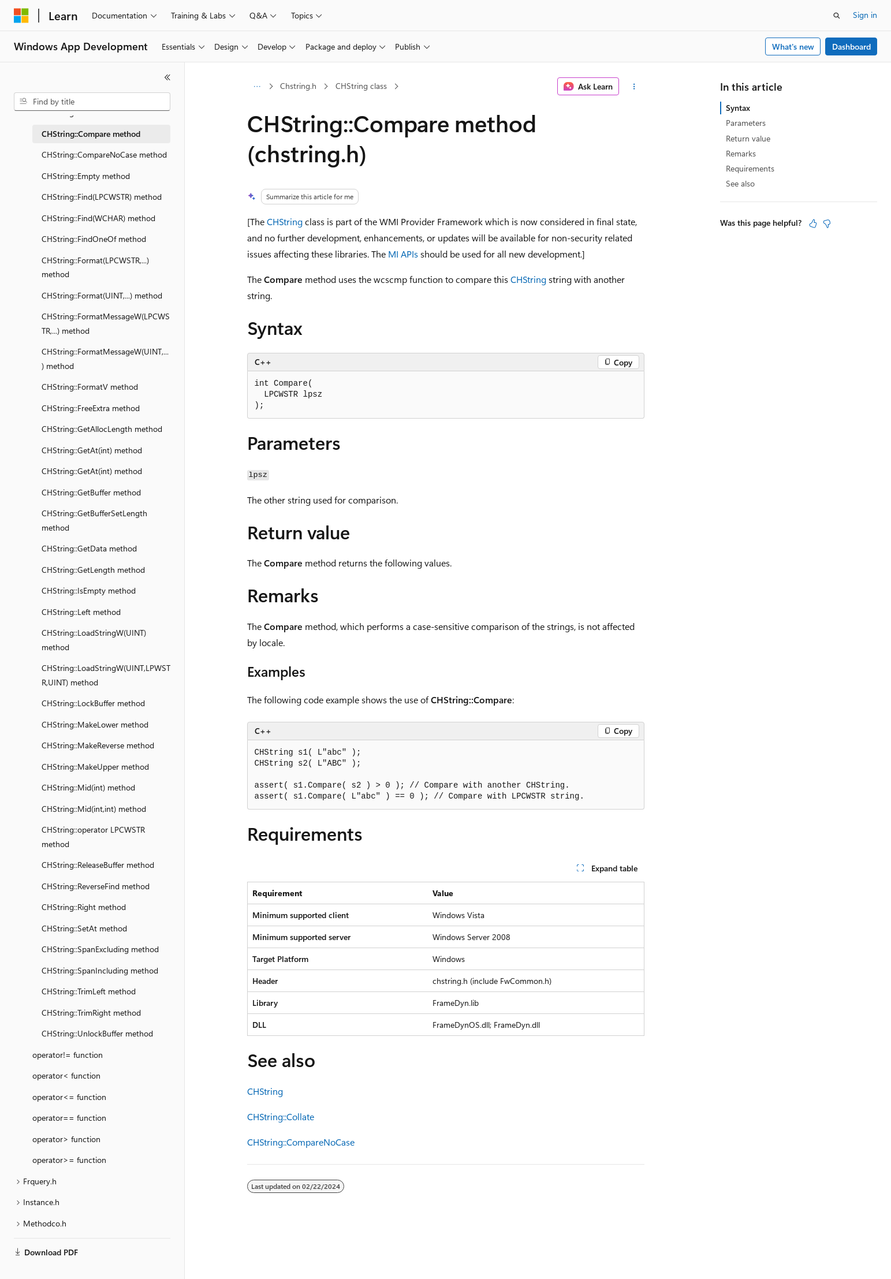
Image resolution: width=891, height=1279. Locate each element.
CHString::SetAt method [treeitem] (84, 928)
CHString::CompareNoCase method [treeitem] (104, 154)
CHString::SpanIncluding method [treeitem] (100, 970)
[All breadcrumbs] (257, 86)
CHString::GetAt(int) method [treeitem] (92, 450)
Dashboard (851, 46)
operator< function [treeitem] (66, 1075)
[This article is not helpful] (827, 223)
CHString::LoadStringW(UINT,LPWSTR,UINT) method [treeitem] (106, 675)
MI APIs (403, 254)
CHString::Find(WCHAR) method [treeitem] (98, 217)
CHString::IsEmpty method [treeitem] (89, 590)
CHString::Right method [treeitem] (84, 906)
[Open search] (836, 15)
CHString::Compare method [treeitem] (91, 133)
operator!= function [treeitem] (67, 1054)
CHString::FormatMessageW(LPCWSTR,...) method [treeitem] (106, 323)
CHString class (361, 85)
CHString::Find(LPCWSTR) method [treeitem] (102, 196)
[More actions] (634, 86)
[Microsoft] (21, 15)
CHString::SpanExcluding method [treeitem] (100, 949)
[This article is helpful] (813, 223)
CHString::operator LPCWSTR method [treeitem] (93, 836)
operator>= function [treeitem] (69, 1159)
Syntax (738, 107)
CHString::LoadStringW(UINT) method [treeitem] (94, 639)
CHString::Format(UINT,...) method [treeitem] (102, 295)
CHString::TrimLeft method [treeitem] (89, 991)
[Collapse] (167, 77)
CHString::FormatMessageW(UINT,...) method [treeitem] (105, 358)
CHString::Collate (280, 1116)
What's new (793, 46)
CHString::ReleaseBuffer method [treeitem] (98, 864)
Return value (748, 138)
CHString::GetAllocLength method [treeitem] (102, 428)
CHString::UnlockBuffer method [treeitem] (97, 1033)
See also (740, 183)
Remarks (741, 153)
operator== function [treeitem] (69, 1117)
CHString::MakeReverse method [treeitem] (98, 745)
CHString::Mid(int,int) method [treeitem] (94, 808)
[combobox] (92, 101)
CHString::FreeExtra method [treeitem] (91, 407)
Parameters (746, 122)
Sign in (865, 14)
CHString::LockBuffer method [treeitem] (93, 703)
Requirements (750, 168)
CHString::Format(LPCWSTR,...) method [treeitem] (95, 267)
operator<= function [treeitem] (69, 1096)
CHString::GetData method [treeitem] (89, 548)
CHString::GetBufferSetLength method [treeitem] (94, 520)
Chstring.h (298, 85)
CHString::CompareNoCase (301, 1142)
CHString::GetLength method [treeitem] (93, 569)
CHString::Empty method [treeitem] (86, 175)
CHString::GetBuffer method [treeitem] (91, 492)
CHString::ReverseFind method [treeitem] (96, 886)
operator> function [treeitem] (66, 1138)
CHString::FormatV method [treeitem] (90, 386)
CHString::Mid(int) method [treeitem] (88, 787)
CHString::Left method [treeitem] (81, 611)
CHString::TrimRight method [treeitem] (91, 1012)
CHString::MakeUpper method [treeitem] (95, 766)
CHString (285, 221)
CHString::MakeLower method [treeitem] (95, 724)
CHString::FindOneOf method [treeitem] (94, 238)
